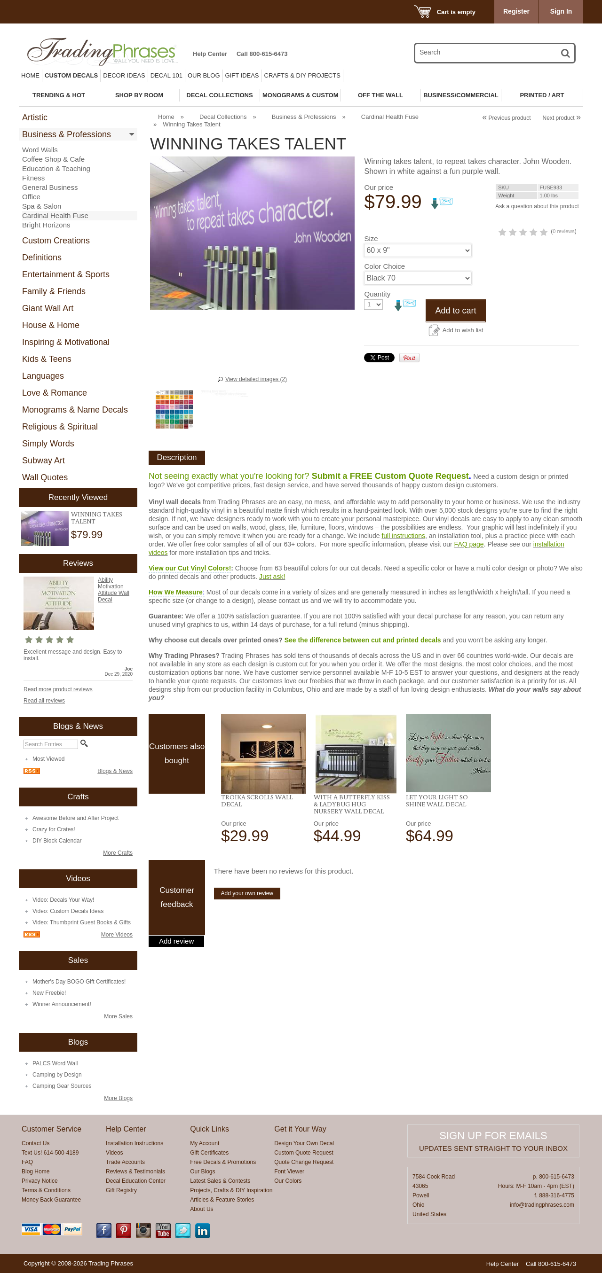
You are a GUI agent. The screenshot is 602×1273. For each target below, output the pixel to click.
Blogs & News (115, 771)
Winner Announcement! (61, 1004)
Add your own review (247, 893)
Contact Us (35, 1143)
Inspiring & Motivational (66, 342)
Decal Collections (222, 116)
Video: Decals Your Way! (63, 900)
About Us (201, 1209)
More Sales (118, 1016)
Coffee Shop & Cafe (53, 159)
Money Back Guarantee (51, 1199)
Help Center (210, 53)
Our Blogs (202, 1171)
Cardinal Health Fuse (55, 215)
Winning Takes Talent (96, 517)
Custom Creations (56, 240)
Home (30, 75)
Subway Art (43, 460)
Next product (562, 118)
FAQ (27, 1162)
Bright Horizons (46, 225)
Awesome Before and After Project (75, 818)
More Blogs (118, 1098)
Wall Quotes (45, 477)
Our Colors (287, 1181)
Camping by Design (57, 1074)
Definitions (42, 257)
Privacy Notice (40, 1181)
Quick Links (209, 1129)
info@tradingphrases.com (542, 1205)
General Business (50, 187)
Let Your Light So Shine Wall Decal (437, 800)
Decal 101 (166, 75)
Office (31, 197)
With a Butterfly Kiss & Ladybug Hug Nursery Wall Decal (352, 804)
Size (371, 274)
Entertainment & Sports (66, 274)
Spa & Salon (41, 206)
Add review (176, 941)
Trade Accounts (125, 1162)
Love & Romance (54, 393)
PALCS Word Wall (55, 1063)
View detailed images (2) (256, 379)
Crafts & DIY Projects (302, 75)
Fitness (33, 178)
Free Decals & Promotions (223, 1162)
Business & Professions (66, 134)
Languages (43, 376)
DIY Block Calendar (57, 840)
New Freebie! (49, 993)
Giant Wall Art (47, 308)
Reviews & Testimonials (135, 1171)
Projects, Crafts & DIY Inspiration (231, 1190)
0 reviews (523, 266)
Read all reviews (44, 700)
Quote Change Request (303, 1162)
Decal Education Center (136, 1181)
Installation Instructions (134, 1143)
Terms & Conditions (46, 1190)
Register (516, 11)
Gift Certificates (209, 1152)
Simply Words (48, 443)
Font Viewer (289, 1171)
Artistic (35, 117)
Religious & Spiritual (60, 426)
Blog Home (35, 1171)
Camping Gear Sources (61, 1086)
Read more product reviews (58, 689)
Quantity (377, 329)
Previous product (506, 118)
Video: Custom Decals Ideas (67, 911)
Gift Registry (121, 1190)
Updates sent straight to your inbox (493, 1148)
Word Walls (40, 150)
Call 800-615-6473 (262, 53)
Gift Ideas (242, 75)
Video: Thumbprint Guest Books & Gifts (81, 922)
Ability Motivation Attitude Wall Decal (113, 590)
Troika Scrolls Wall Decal (257, 800)
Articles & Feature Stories (222, 1199)
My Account (204, 1143)
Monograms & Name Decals (75, 409)
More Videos (117, 934)
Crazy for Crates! (53, 829)
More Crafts (118, 853)
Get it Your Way (300, 1129)
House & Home (50, 325)
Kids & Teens (46, 359)
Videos (114, 1152)
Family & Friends (54, 291)
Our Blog (204, 75)
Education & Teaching (56, 168)
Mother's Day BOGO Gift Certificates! (79, 981)
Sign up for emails (493, 1135)
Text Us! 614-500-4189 (50, 1152)
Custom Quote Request (303, 1152)
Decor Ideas (124, 75)
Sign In (561, 11)
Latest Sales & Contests (220, 1181)
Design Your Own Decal (304, 1143)
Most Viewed (48, 759)
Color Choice (384, 301)
